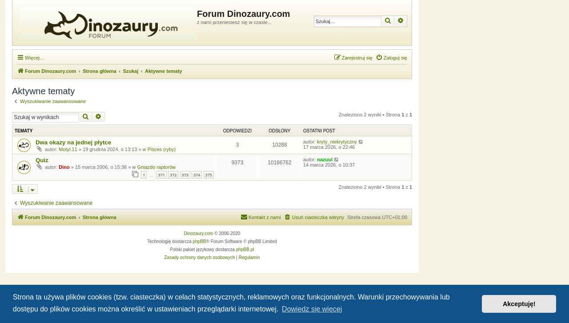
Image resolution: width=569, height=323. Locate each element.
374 (196, 175)
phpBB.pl (245, 249)
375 (208, 175)
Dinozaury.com (198, 233)
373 (185, 175)
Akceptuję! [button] (519, 303)
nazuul (325, 159)
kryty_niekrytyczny (337, 141)
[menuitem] (391, 57)
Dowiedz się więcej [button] (312, 309)
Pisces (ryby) (162, 149)
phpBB (199, 241)
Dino (64, 167)
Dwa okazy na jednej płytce (73, 142)
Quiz (42, 160)
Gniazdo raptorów (156, 167)
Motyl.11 (68, 149)
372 (173, 175)
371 (161, 175)
